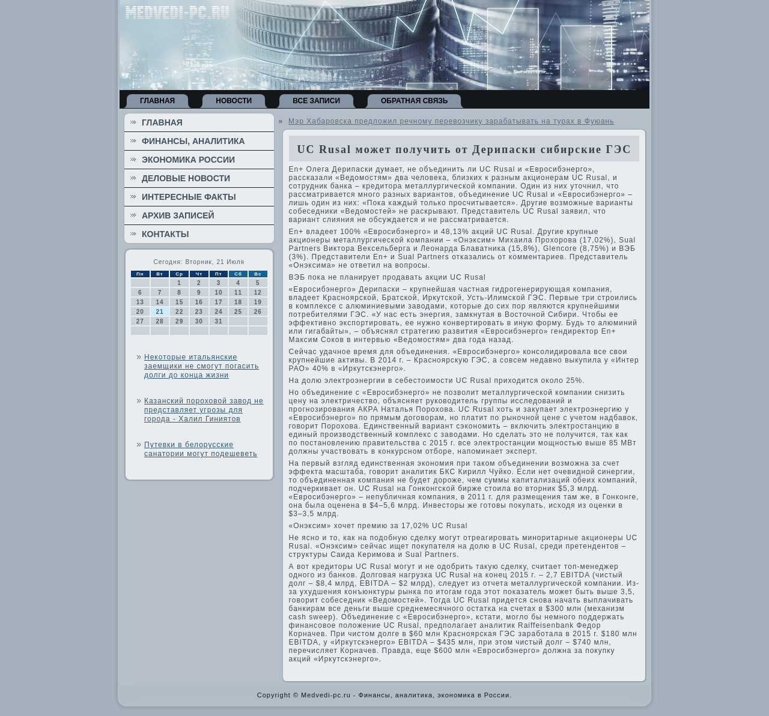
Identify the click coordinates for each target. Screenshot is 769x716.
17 (218, 302)
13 (140, 302)
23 (199, 311)
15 (179, 302)
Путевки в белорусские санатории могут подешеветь (200, 449)
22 (179, 311)
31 (218, 321)
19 (258, 302)
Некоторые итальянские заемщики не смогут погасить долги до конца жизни (201, 366)
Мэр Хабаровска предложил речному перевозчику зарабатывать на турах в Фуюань (451, 121)
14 (159, 302)
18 (238, 302)
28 (159, 321)
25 (238, 311)
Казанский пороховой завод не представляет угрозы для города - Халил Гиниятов (204, 410)
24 (218, 311)
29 (179, 321)
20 (140, 311)
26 (258, 311)
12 (258, 292)
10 (218, 292)
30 (199, 321)
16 (199, 302)
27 (140, 321)
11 (238, 292)
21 (159, 311)
